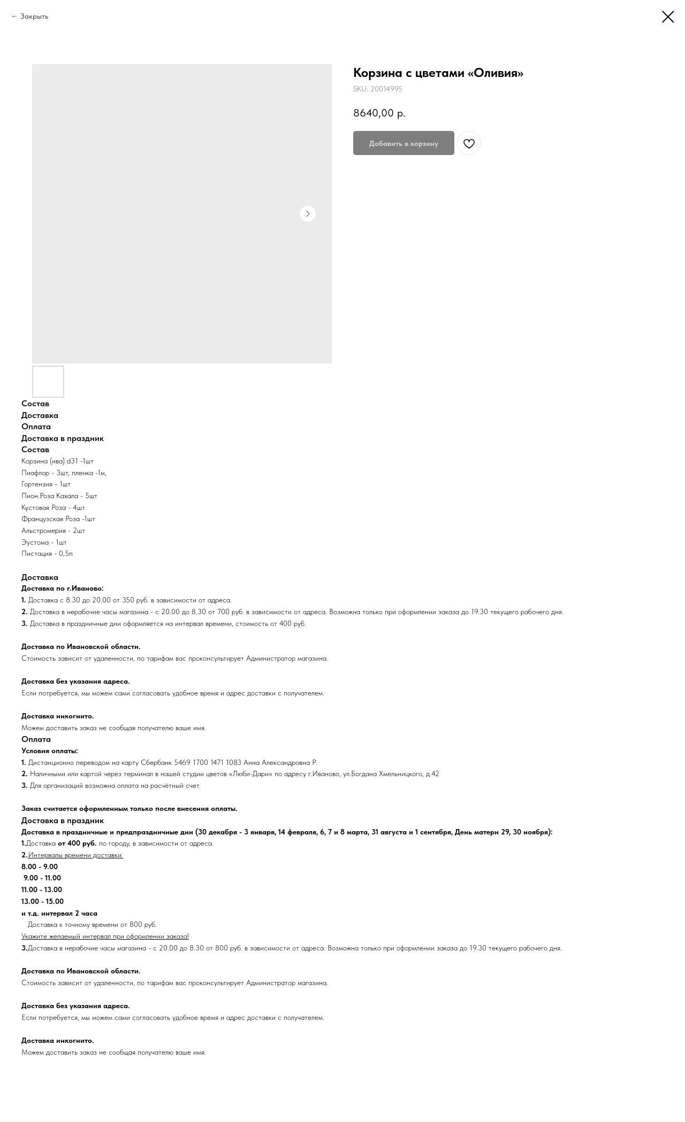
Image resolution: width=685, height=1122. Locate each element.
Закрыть (34, 16)
